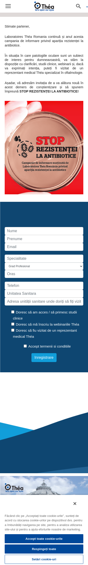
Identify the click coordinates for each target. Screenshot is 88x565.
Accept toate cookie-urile (44, 538)
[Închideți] (75, 503)
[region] (44, 529)
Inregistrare (44, 357)
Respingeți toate (44, 549)
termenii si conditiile (55, 346)
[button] (80, 6)
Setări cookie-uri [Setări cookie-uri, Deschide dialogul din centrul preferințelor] (44, 559)
